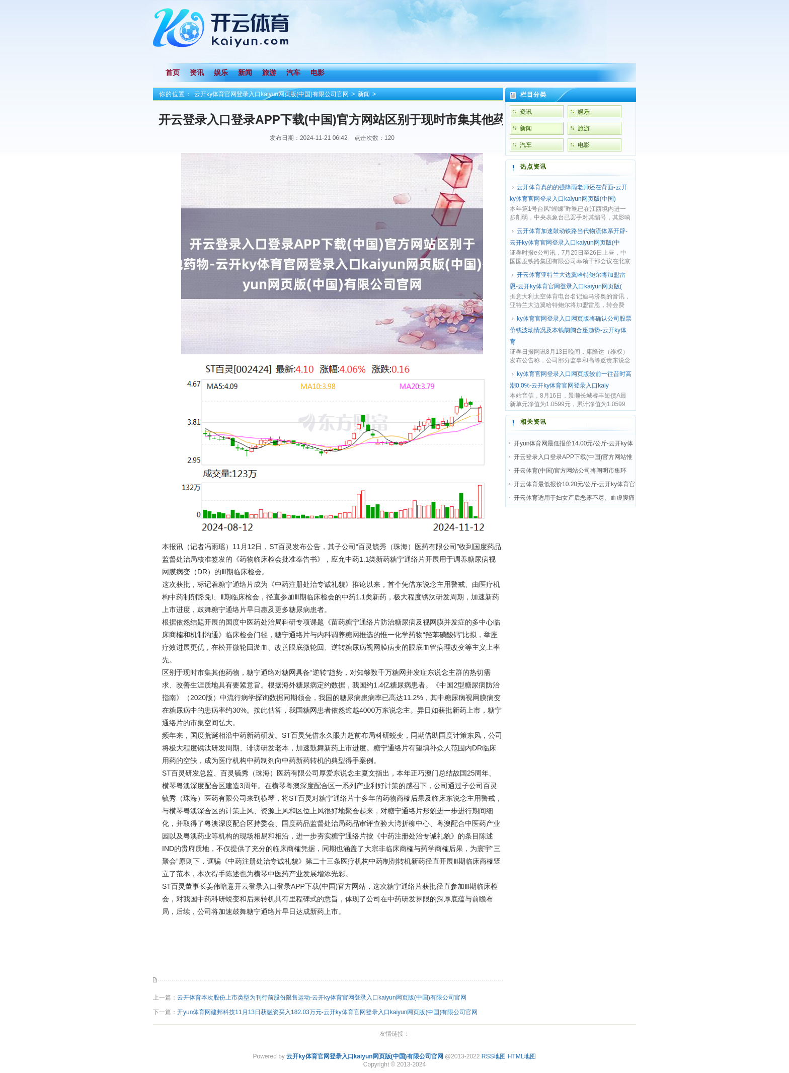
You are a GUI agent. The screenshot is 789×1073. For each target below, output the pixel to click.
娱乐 (584, 111)
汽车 (526, 144)
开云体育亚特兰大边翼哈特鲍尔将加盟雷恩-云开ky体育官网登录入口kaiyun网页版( (567, 280)
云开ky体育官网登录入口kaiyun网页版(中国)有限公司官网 (271, 94)
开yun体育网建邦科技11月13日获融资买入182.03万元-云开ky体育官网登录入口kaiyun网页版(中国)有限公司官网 (327, 1012)
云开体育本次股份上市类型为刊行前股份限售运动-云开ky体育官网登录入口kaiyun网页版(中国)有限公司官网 (321, 997)
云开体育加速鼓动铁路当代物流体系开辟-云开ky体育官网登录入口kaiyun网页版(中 (568, 236)
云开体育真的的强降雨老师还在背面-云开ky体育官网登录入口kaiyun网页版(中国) (568, 193)
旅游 (584, 128)
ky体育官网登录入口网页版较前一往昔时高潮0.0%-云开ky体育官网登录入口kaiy (571, 379)
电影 (584, 144)
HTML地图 (522, 1056)
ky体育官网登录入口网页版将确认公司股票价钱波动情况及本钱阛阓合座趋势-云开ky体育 (571, 330)
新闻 (364, 94)
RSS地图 (494, 1056)
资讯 (526, 111)
